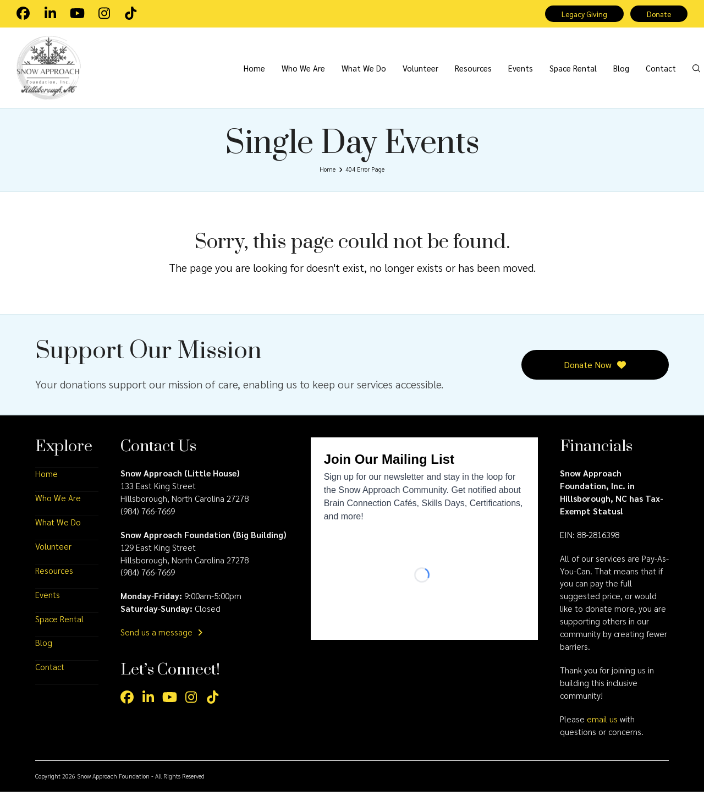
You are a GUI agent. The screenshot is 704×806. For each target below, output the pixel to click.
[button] (683, 75)
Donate (657, 14)
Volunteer (53, 560)
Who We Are (58, 511)
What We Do (58, 535)
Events (47, 608)
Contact (49, 681)
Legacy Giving (579, 14)
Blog (43, 656)
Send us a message (161, 646)
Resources (54, 584)
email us (602, 732)
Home (46, 487)
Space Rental (59, 632)
